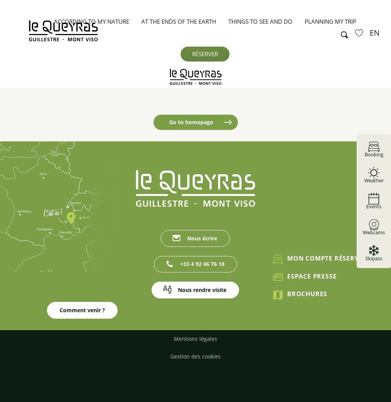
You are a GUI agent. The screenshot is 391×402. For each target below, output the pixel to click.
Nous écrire (202, 238)
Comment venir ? (82, 313)
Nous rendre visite (202, 289)
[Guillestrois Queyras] (195, 77)
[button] (342, 33)
